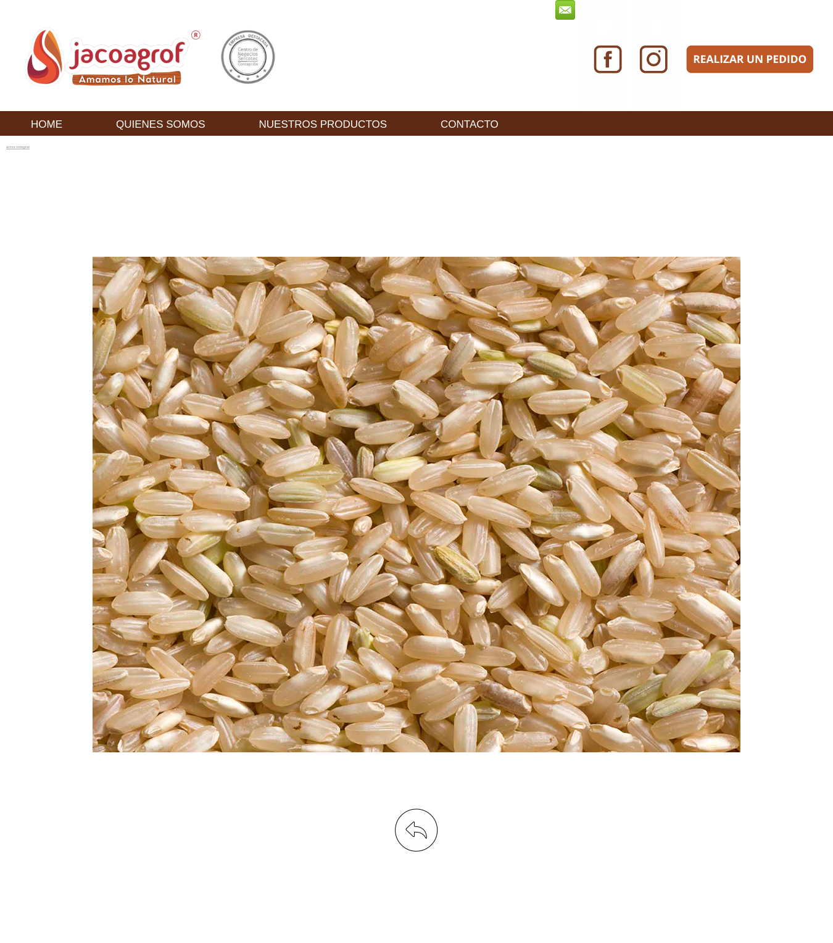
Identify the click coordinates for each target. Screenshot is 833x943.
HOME (46, 124)
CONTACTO (470, 124)
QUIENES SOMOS (160, 124)
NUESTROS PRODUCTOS (323, 124)
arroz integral (18, 147)
